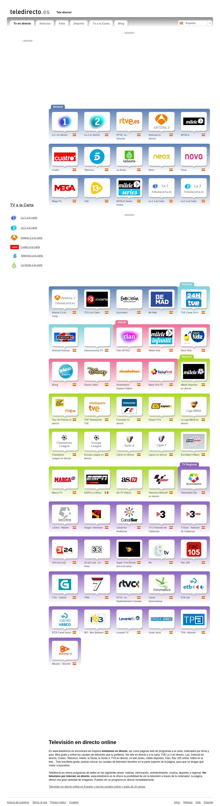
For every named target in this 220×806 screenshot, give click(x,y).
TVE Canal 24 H (189, 312)
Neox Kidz (186, 350)
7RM (86, 597)
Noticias (45, 23)
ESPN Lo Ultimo (92, 492)
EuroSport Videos (190, 454)
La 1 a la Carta (156, 201)
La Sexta (121, 170)
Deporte (79, 23)
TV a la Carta (22, 205)
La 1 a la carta (29, 217)
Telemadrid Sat (189, 492)
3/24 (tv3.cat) (59, 562)
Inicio (177, 802)
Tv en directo (22, 23)
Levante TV (122, 632)
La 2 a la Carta (188, 201)
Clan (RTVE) (123, 350)
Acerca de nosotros (18, 802)
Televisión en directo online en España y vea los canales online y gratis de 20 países (97, 786)
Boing (55, 384)
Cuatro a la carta (30, 247)
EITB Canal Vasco (61, 632)
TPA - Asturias (188, 632)
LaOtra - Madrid (60, 527)
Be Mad (153, 312)
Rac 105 (185, 562)
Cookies (73, 802)
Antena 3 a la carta (31, 237)
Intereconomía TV (93, 350)
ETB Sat (185, 597)
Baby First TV (156, 384)
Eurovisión (121, 312)
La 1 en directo (60, 135)
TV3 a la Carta (91, 312)
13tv (86, 201)
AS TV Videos (123, 492)
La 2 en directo (92, 135)
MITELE (185, 135)
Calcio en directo (125, 454)
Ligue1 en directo (158, 454)
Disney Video (91, 384)
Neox (151, 170)
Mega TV (56, 201)
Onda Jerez (155, 632)
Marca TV (57, 492)
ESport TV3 (155, 419)
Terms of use (39, 802)
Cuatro (55, 170)
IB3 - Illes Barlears (94, 632)
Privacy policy (58, 802)
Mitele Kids (154, 350)
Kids (62, 23)
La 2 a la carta (29, 227)
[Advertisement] (60, 3)
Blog (121, 23)
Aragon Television (93, 527)
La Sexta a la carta (31, 265)
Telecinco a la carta (32, 255)
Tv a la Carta (101, 23)
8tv (150, 562)
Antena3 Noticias (61, 350)
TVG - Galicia (59, 597)
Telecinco (89, 170)
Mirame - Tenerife (61, 664)
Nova (183, 170)
